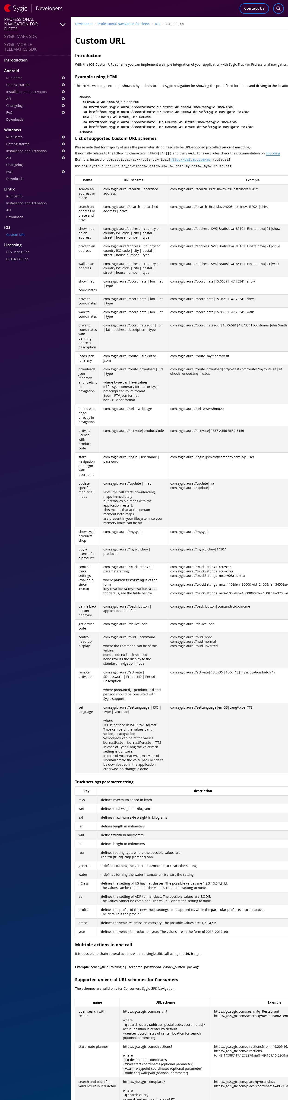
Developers (83, 24)
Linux (9, 189)
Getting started (35, 85)
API (35, 98)
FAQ (35, 112)
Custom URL (15, 234)
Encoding (273, 153)
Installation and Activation (35, 91)
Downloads (14, 119)
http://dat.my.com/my (191, 159)
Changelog (35, 105)
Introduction (16, 60)
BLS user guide (17, 252)
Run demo (35, 78)
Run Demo (35, 137)
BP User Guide (17, 259)
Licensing (13, 244)
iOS (7, 227)
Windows (12, 129)
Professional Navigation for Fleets (124, 24)
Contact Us (254, 8)
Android (11, 70)
